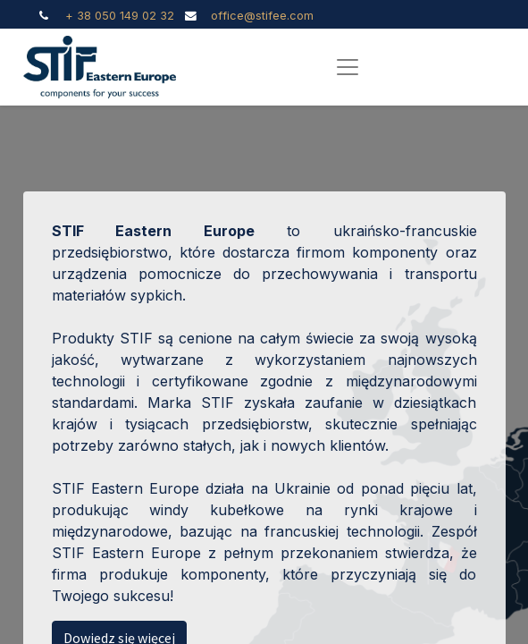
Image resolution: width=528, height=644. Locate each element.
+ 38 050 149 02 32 (119, 15)
